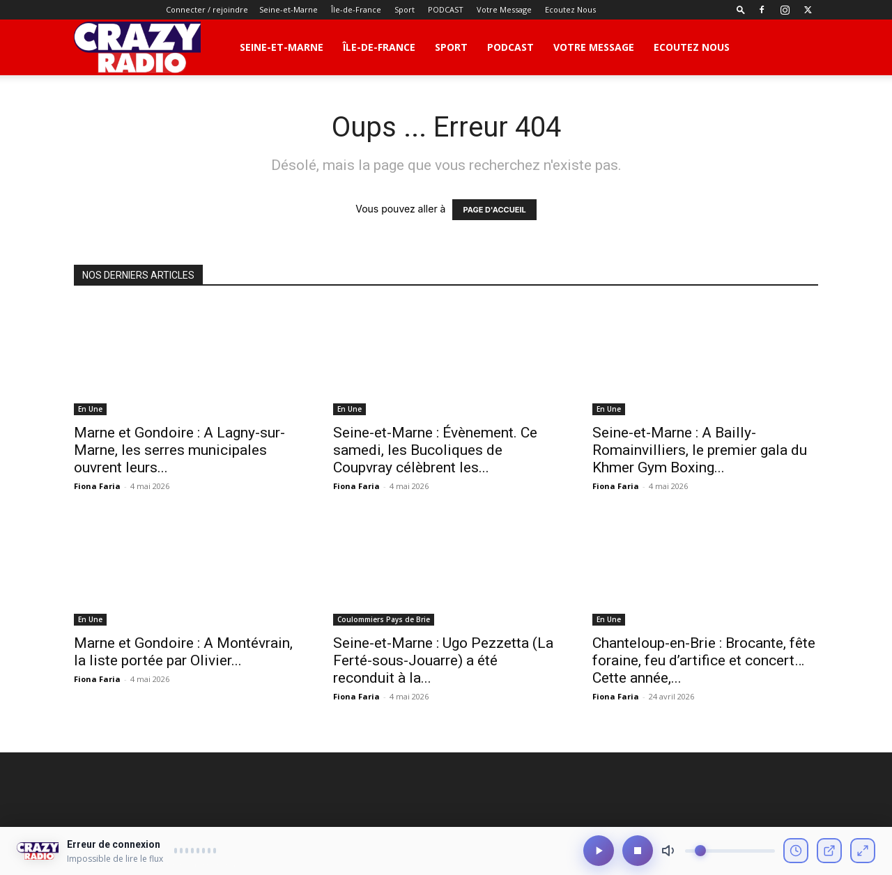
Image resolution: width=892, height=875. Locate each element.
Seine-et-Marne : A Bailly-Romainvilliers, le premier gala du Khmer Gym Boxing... (699, 450)
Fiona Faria (97, 486)
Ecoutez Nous (570, 9)
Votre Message (504, 9)
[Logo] (137, 47)
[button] (740, 9)
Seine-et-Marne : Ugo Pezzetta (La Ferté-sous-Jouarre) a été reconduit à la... (443, 660)
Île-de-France (356, 9)
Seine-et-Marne (288, 9)
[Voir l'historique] (795, 851)
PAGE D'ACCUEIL (494, 210)
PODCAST (445, 9)
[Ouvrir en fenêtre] (829, 851)
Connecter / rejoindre (207, 9)
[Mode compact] (862, 851)
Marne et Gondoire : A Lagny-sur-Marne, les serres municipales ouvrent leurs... (179, 450)
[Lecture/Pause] (598, 851)
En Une (90, 409)
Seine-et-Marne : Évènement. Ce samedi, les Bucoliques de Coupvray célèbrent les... (435, 450)
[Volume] (730, 851)
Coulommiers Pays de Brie (383, 619)
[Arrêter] (637, 851)
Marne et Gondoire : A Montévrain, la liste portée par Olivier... (183, 652)
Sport (404, 9)
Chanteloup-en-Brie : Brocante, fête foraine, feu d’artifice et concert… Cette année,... (703, 660)
